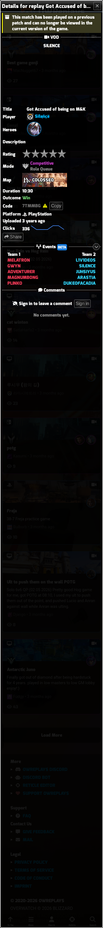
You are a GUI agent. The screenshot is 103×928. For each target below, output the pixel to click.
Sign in (82, 303)
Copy (56, 205)
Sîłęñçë (42, 116)
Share (13, 236)
